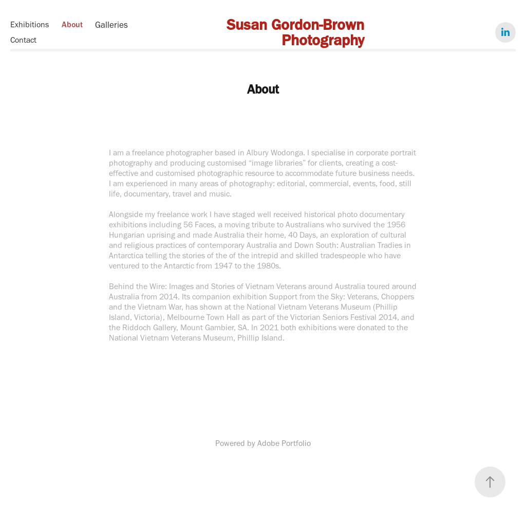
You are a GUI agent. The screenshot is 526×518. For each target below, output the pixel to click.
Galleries (111, 25)
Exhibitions (29, 24)
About (72, 24)
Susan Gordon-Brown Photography (297, 32)
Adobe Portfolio (284, 443)
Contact (23, 40)
